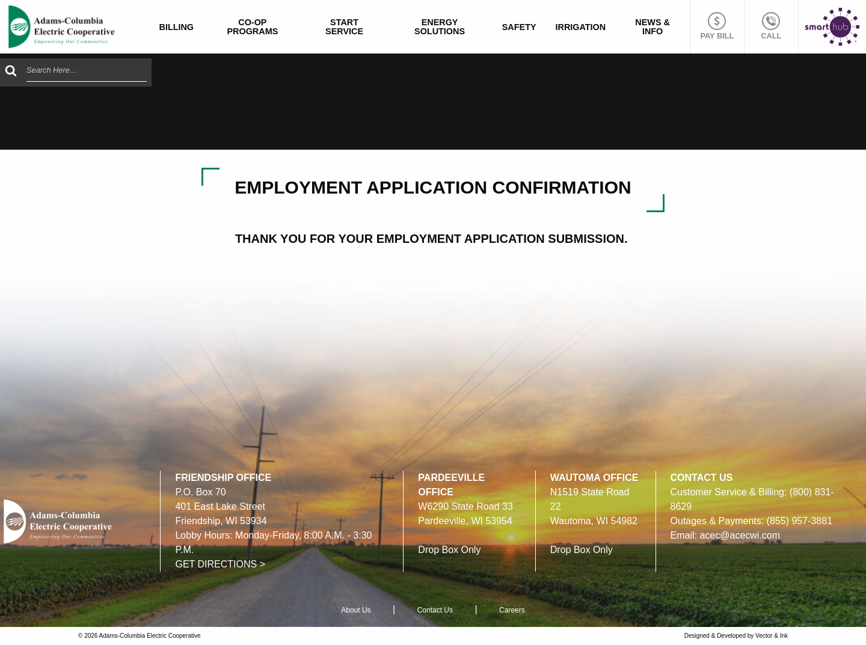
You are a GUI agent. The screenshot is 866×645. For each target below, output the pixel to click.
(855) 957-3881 (799, 521)
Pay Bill (717, 26)
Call (771, 26)
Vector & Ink (771, 635)
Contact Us (435, 610)
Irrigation (581, 27)
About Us (355, 610)
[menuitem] (177, 26)
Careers (512, 610)
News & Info (652, 26)
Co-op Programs (252, 26)
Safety (519, 27)
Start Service (344, 26)
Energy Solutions (439, 26)
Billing (176, 27)
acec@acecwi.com (739, 535)
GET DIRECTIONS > (220, 564)
